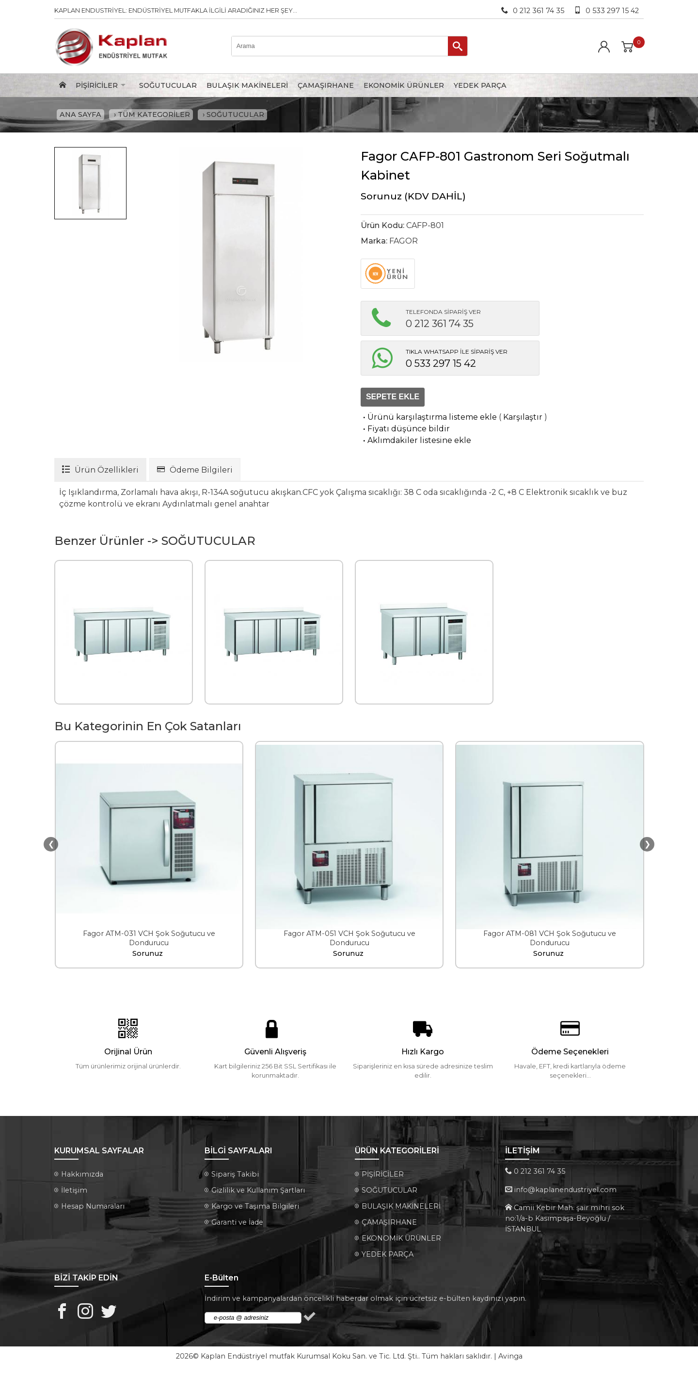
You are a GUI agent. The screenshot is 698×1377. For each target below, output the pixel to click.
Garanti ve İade (237, 1225)
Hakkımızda (82, 1177)
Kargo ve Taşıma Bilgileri (255, 1209)
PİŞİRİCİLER (97, 85)
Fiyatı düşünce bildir (405, 431)
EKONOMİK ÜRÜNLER (404, 85)
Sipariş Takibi (235, 1177)
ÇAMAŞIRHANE (326, 85)
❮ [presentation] (51, 846)
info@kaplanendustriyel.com (565, 1192)
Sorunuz (381, 198)
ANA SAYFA (80, 116)
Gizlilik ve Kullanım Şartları (258, 1193)
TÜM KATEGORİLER (154, 116)
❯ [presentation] (647, 846)
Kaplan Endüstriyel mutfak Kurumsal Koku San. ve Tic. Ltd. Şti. (309, 1359)
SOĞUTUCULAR (168, 85)
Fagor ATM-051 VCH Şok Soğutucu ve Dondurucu (349, 941)
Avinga (510, 1359)
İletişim (74, 1193)
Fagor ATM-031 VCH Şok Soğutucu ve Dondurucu (149, 941)
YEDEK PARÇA (480, 85)
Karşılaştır (522, 419)
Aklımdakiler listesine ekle (416, 442)
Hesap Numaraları (93, 1209)
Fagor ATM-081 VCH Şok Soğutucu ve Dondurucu (549, 941)
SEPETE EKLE (392, 399)
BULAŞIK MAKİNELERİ (247, 85)
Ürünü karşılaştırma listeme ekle (429, 419)
